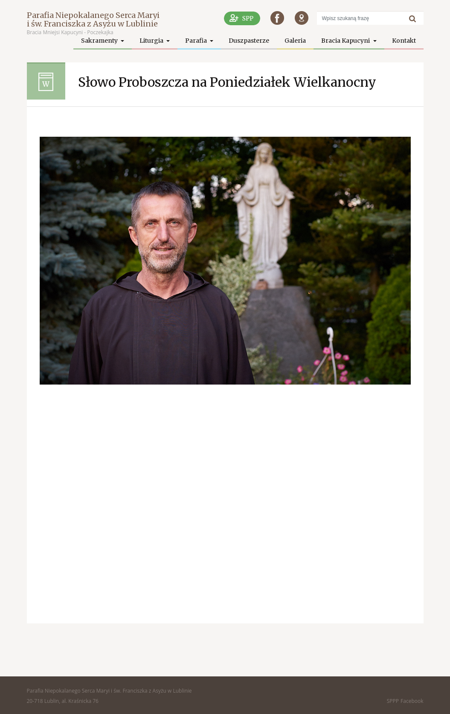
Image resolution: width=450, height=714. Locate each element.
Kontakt (404, 40)
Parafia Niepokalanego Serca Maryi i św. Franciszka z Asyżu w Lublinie (93, 19)
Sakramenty (100, 40)
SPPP (393, 701)
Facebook (412, 701)
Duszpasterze (249, 40)
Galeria (295, 40)
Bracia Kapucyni (346, 40)
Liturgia (152, 40)
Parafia (196, 40)
